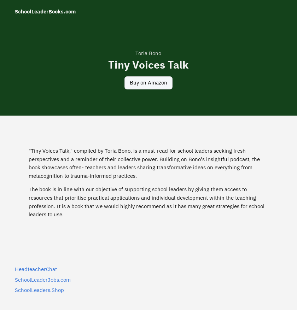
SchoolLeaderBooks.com (45, 11)
